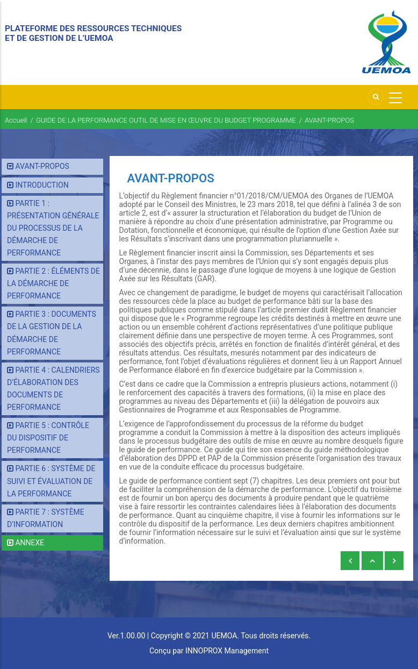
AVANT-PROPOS (42, 166)
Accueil (16, 120)
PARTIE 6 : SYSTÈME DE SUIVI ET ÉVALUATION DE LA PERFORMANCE (51, 480)
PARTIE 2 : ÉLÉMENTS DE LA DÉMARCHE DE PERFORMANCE (53, 283)
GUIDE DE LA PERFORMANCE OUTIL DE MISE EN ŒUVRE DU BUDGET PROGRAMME (166, 120)
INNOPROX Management (227, 650)
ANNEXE (29, 542)
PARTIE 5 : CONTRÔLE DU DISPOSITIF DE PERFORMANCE (48, 437)
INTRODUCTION (41, 185)
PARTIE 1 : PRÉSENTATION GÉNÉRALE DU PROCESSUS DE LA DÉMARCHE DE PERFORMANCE (53, 228)
